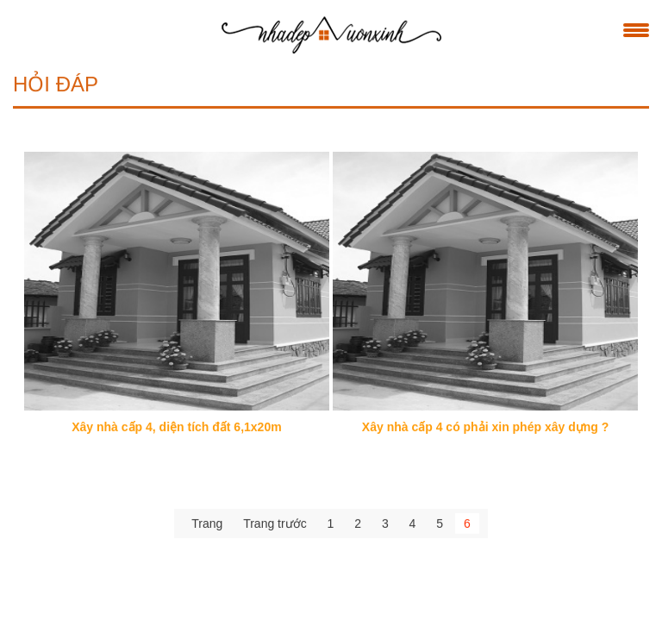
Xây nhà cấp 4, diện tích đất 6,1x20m (176, 428)
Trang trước (275, 524)
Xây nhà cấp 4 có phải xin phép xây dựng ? (485, 428)
